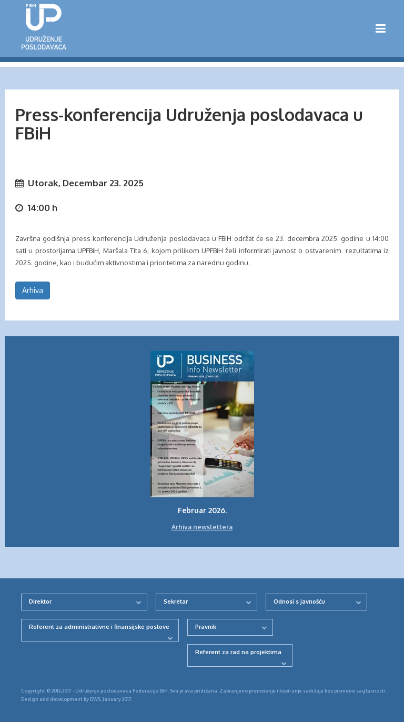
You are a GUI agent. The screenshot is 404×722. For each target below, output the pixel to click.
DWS (95, 699)
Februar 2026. (202, 510)
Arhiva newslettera (202, 527)
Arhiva (32, 290)
